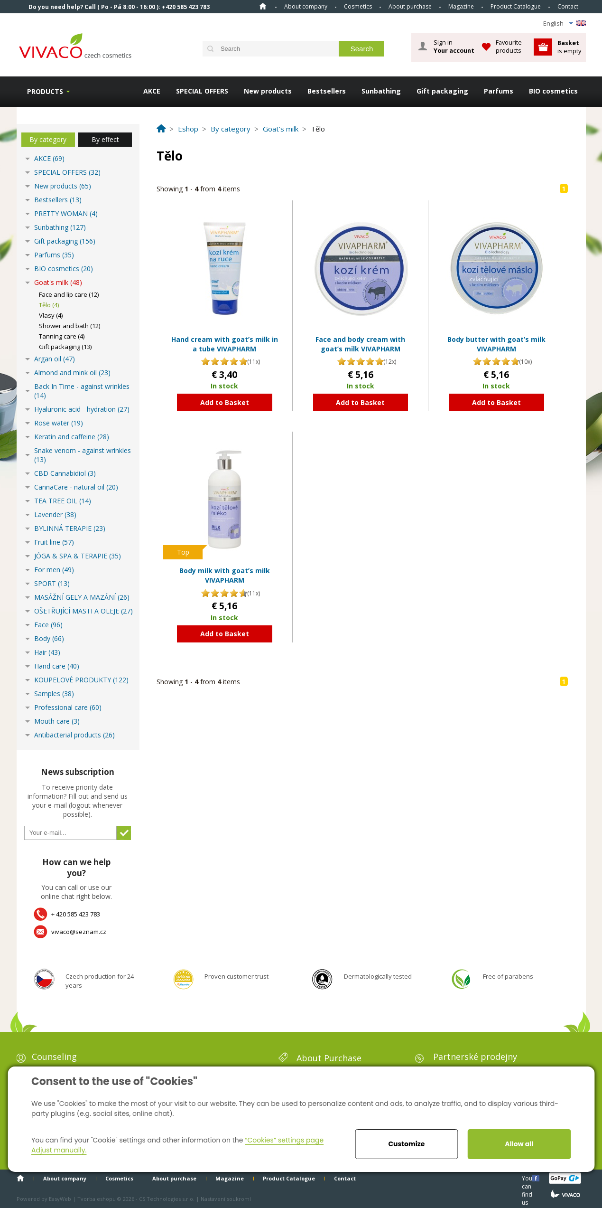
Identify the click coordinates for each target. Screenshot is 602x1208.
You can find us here (528, 1177)
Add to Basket (224, 402)
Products (45, 91)
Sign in (454, 46)
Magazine (461, 6)
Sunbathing (381, 90)
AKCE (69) (49, 158)
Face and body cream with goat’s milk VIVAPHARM (360, 344)
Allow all (519, 1144)
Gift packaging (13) (65, 346)
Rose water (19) (58, 422)
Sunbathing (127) (60, 227)
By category (47, 139)
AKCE (151, 90)
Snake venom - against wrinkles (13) (82, 455)
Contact (567, 6)
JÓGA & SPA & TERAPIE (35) (77, 555)
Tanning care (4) (61, 336)
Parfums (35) (54, 254)
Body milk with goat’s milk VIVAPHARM (224, 575)
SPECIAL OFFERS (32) (67, 172)
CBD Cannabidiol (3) (65, 473)
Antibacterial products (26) (74, 734)
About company (305, 6)
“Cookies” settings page (284, 1140)
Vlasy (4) (51, 315)
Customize (406, 1144)
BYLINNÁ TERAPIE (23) (69, 528)
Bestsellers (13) (58, 199)
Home (263, 6)
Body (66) (49, 638)
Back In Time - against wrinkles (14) (82, 391)
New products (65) (62, 185)
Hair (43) (47, 652)
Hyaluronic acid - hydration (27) (82, 409)
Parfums (498, 90)
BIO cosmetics (553, 90)
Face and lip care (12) (69, 294)
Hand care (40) (56, 665)
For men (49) (54, 569)
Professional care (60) (68, 707)
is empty (569, 47)
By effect (105, 139)
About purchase (410, 6)
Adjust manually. (58, 1150)
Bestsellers (326, 90)
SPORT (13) (52, 583)
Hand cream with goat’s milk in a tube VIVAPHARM (224, 344)
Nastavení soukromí (226, 1198)
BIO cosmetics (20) (63, 268)
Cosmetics (358, 6)
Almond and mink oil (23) (72, 372)
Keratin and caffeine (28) (71, 436)
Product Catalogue (516, 6)
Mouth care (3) (57, 721)
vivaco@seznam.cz (78, 931)
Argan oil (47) (54, 358)
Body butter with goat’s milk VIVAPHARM (496, 344)
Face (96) (48, 624)
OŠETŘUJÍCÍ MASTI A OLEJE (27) (83, 610)
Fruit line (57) (54, 542)
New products (268, 90)
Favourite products (509, 46)
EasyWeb (60, 1198)
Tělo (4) (49, 305)
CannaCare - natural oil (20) (76, 486)
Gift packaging (442, 90)
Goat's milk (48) (58, 282)
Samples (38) (54, 693)
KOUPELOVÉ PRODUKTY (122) (81, 679)
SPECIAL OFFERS (202, 90)
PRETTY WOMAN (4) (66, 213)
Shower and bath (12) (69, 325)
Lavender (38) (55, 514)
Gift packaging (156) (64, 240)
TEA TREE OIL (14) (62, 500)
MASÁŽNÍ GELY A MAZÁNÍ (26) (82, 597)
